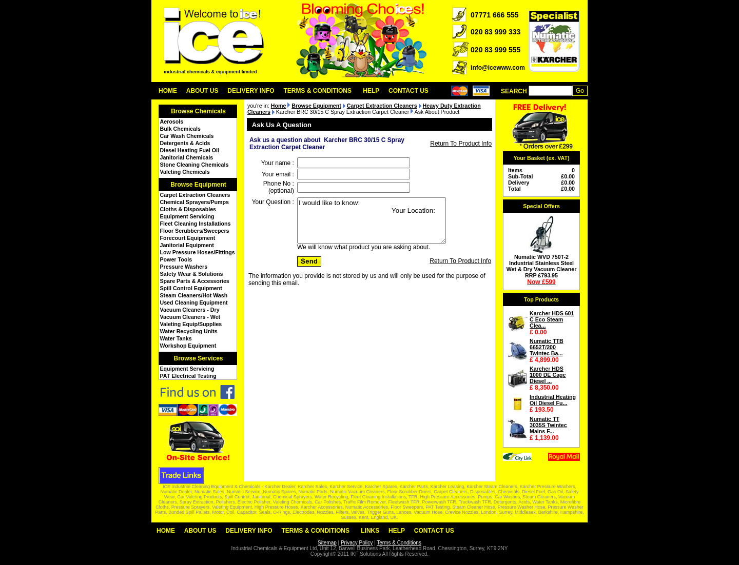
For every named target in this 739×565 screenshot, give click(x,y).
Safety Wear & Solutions (191, 274)
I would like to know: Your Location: (371, 220)
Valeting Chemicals (185, 172)
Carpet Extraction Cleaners (195, 195)
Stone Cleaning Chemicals (194, 165)
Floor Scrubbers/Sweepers (194, 231)
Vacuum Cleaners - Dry (190, 310)
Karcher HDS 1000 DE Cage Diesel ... (548, 375)
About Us (202, 90)
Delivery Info (250, 90)
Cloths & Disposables (188, 209)
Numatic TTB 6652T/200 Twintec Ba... (546, 347)
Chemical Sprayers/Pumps (194, 202)
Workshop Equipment (188, 345)
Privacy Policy (357, 543)
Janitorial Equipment (187, 245)
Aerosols (172, 121)
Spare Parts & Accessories (194, 281)
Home (168, 90)
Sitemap (327, 543)
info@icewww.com (498, 67)
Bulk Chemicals (180, 129)
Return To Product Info (461, 143)
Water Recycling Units (189, 331)
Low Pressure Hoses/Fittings (197, 252)
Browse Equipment (198, 184)
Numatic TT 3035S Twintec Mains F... (548, 425)
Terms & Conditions (317, 90)
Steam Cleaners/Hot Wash (194, 295)
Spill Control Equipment (191, 288)
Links (370, 530)
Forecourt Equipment (188, 238)
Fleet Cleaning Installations (195, 223)
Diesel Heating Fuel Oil (189, 150)
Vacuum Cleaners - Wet (190, 317)
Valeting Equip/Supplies (191, 324)
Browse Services (198, 358)
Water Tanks (176, 338)
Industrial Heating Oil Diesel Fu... (553, 400)
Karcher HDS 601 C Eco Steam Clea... (552, 319)
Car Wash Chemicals (187, 136)
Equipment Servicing (187, 216)
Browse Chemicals (198, 111)
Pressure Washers (184, 267)
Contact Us (408, 90)
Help (371, 90)
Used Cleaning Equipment (194, 302)
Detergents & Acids (185, 143)
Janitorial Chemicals (186, 157)
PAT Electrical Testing (188, 376)
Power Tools (176, 259)
